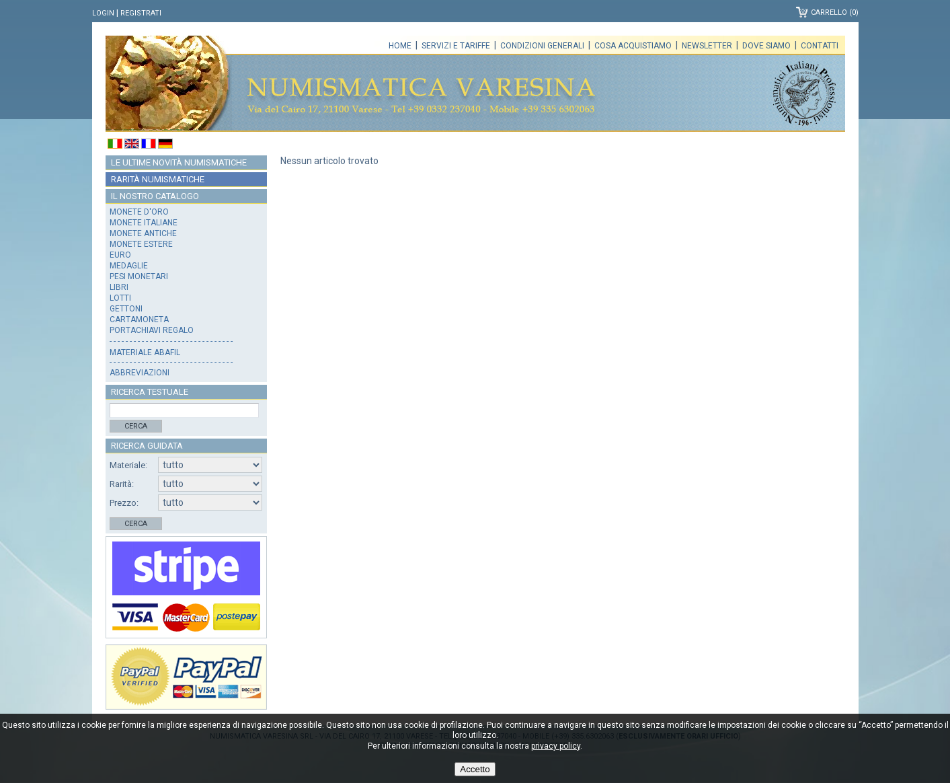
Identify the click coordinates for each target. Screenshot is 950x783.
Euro (120, 255)
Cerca (135, 426)
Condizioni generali (542, 45)
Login (103, 13)
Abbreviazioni (139, 372)
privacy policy (555, 746)
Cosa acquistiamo (633, 45)
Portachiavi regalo (152, 330)
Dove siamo (766, 45)
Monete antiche (143, 233)
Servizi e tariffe (456, 45)
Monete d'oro (139, 212)
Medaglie (129, 265)
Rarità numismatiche (157, 179)
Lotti (120, 298)
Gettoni (126, 308)
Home (400, 45)
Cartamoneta (139, 319)
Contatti (819, 45)
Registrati (140, 13)
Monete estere (141, 244)
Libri (119, 287)
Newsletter (707, 45)
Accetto (474, 769)
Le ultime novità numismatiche (179, 162)
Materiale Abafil (145, 352)
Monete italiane (143, 222)
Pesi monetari (139, 276)
